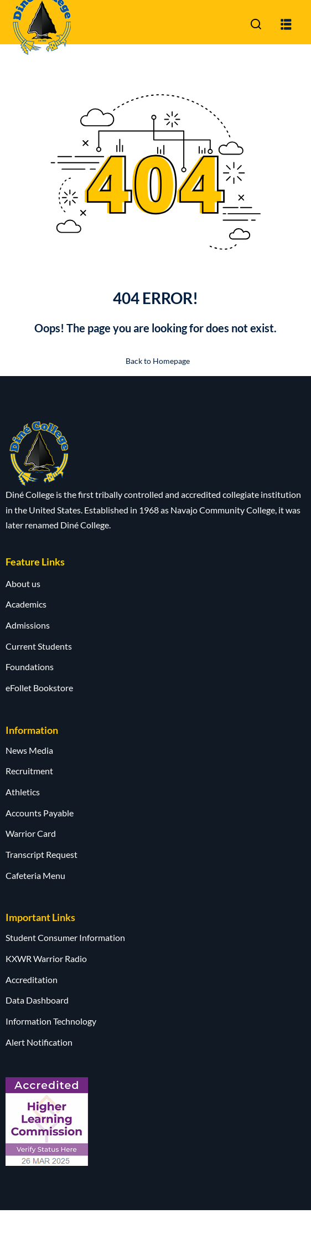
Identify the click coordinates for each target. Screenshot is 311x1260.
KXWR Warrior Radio (46, 958)
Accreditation (32, 979)
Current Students (39, 646)
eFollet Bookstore (39, 687)
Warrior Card (31, 833)
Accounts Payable (40, 813)
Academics (26, 604)
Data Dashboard (37, 1000)
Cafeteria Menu (35, 875)
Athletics (23, 791)
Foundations (30, 666)
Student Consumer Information (65, 937)
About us (23, 583)
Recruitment (29, 770)
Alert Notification (39, 1042)
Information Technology (51, 1021)
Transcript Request (41, 854)
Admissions (28, 625)
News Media (29, 750)
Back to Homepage (155, 361)
